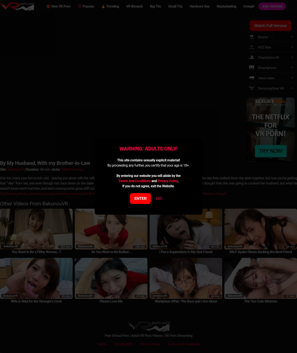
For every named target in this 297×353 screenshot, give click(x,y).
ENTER (140, 198)
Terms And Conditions (134, 181)
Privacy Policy (168, 181)
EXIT (159, 199)
